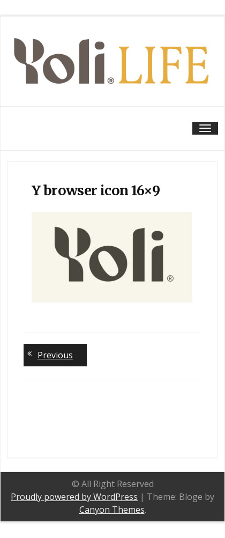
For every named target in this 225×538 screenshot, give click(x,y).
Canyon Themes (112, 509)
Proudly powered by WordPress (74, 497)
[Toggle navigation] (205, 128)
